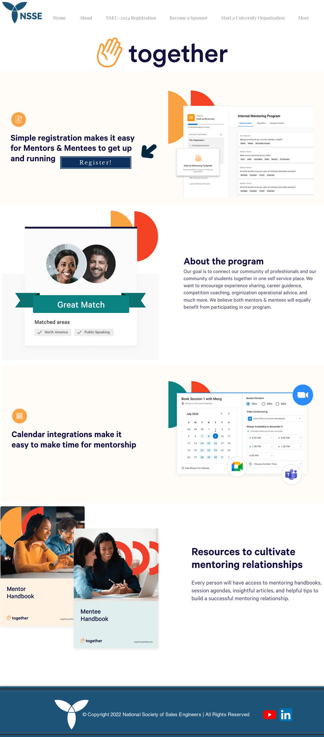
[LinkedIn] (285, 714)
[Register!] (96, 162)
